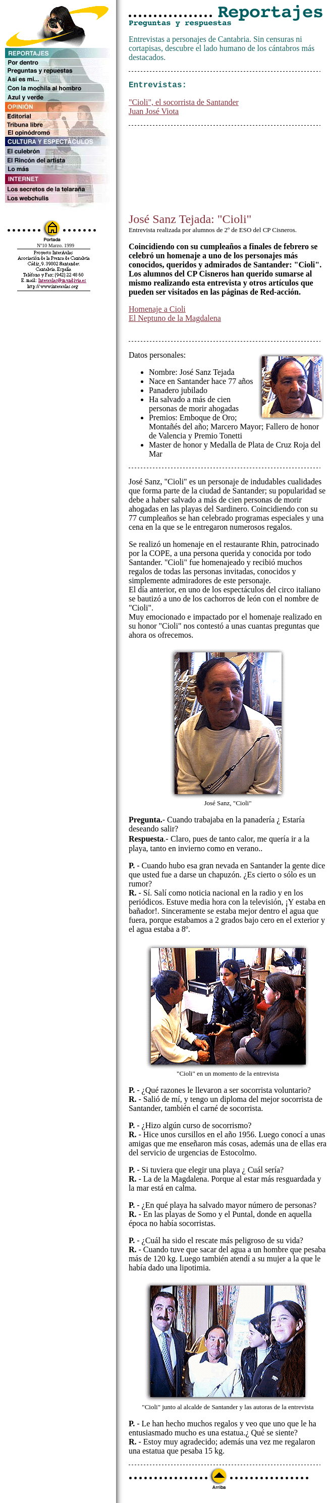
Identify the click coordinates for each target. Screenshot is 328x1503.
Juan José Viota (154, 113)
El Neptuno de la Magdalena (175, 320)
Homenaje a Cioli (157, 311)
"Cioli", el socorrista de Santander (184, 104)
